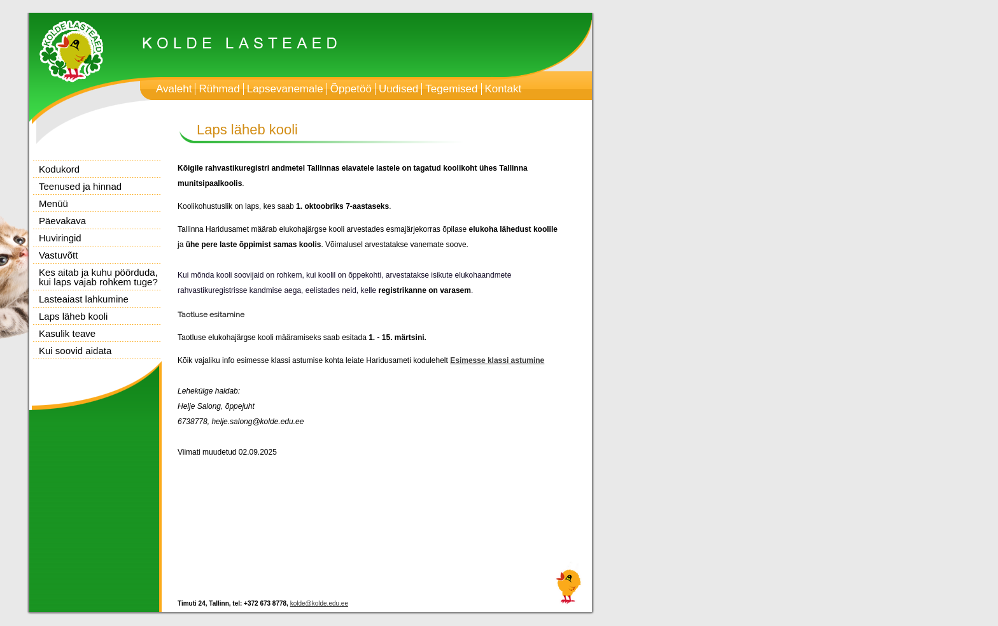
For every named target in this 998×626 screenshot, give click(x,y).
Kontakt (503, 89)
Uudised (398, 89)
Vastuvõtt (58, 255)
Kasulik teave (67, 333)
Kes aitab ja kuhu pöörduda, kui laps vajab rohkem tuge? (98, 277)
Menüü (53, 203)
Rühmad (219, 89)
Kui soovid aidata (75, 350)
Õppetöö (351, 89)
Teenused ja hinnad (80, 186)
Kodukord (59, 169)
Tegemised (451, 89)
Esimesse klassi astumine (497, 360)
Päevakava (62, 220)
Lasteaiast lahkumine (84, 299)
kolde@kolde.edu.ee (319, 603)
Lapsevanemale (285, 89)
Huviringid (60, 237)
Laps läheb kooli (73, 316)
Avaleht (174, 89)
